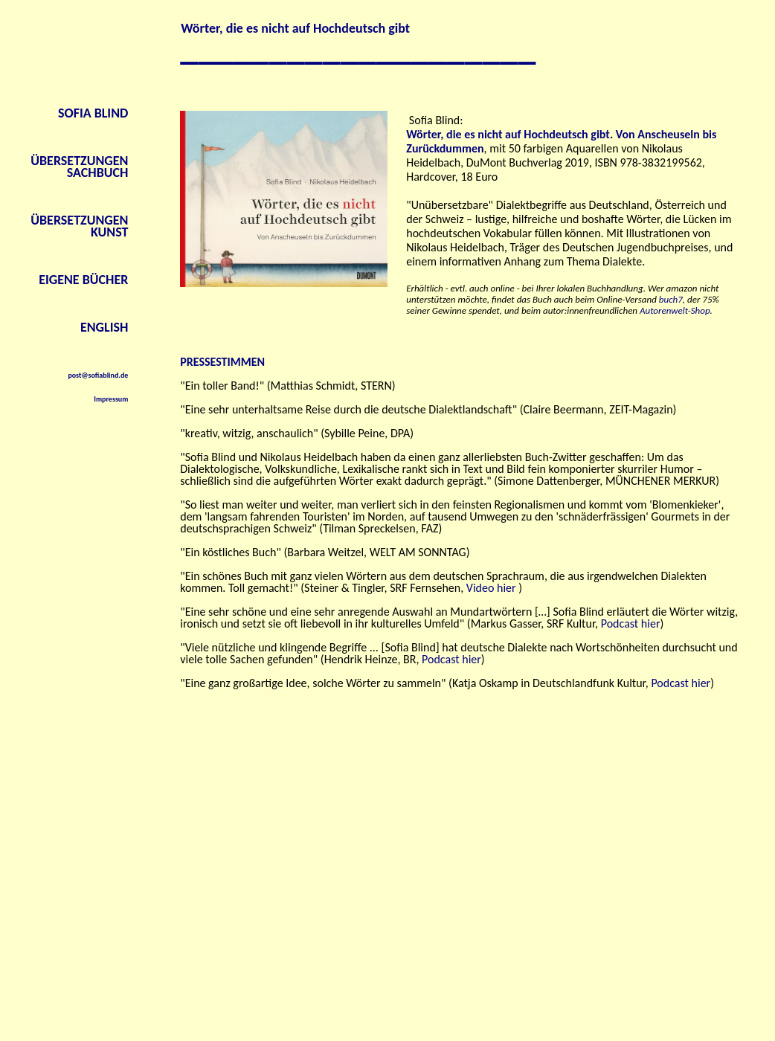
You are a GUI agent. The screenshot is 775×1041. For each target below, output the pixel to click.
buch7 (671, 299)
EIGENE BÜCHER (83, 279)
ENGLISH (104, 327)
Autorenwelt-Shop (675, 310)
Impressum (111, 399)
